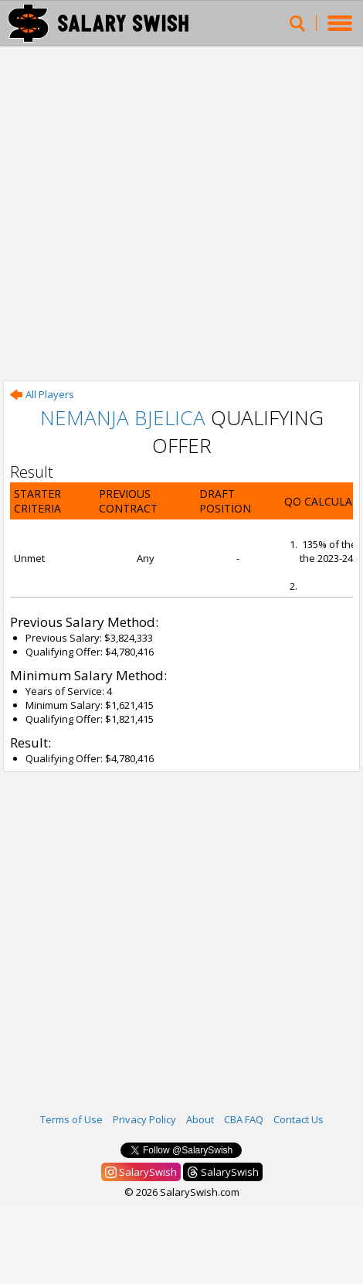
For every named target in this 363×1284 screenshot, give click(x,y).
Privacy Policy (144, 1119)
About (200, 1119)
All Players (42, 394)
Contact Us (298, 1119)
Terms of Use (71, 1119)
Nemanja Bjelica (122, 417)
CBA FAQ (243, 1119)
